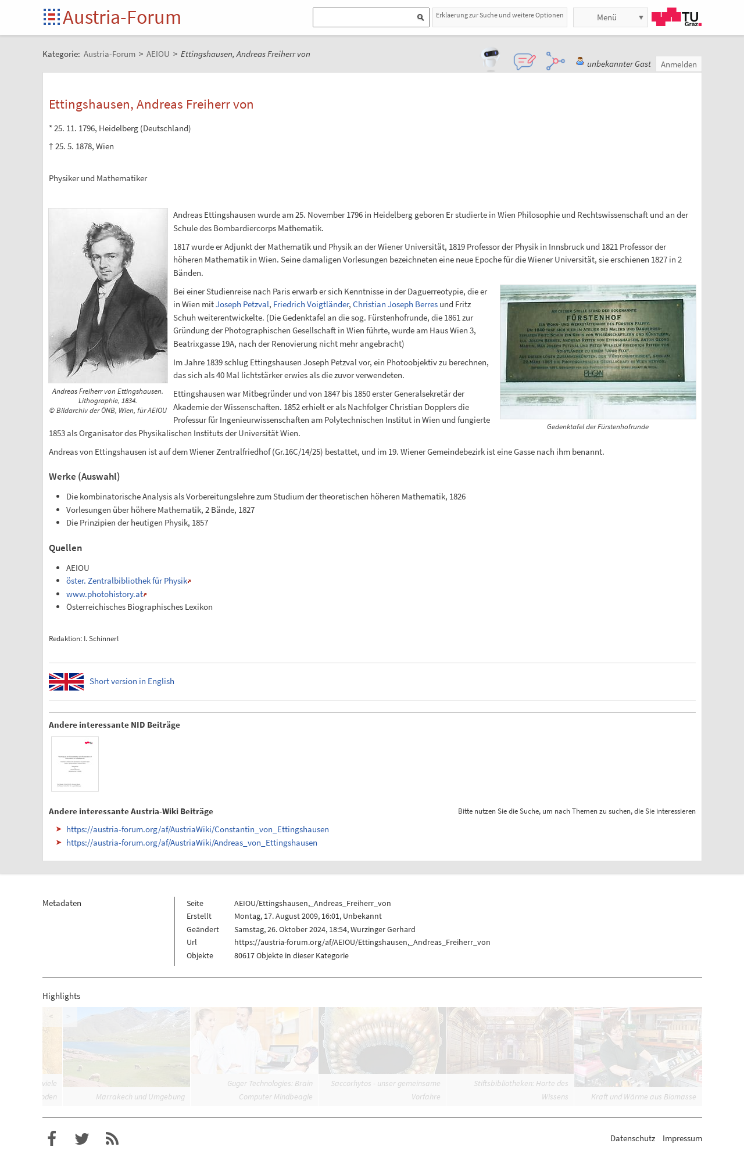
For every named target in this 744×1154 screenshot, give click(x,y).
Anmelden (679, 64)
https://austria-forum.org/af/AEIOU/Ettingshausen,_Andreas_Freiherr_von (362, 942)
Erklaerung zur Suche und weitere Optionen (500, 14)
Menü (607, 17)
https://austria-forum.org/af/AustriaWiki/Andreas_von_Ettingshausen (191, 842)
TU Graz (677, 17)
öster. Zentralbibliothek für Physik (126, 580)
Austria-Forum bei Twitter (82, 1139)
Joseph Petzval (242, 304)
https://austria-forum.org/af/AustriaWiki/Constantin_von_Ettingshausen (197, 829)
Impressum (682, 1138)
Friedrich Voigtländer (311, 304)
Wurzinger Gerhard (383, 929)
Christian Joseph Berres (395, 304)
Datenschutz (632, 1138)
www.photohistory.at (104, 593)
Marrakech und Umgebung (140, 1096)
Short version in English (132, 680)
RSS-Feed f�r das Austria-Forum (112, 1139)
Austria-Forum (122, 17)
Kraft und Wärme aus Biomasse (643, 1096)
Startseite (52, 18)
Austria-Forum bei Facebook (51, 1139)
